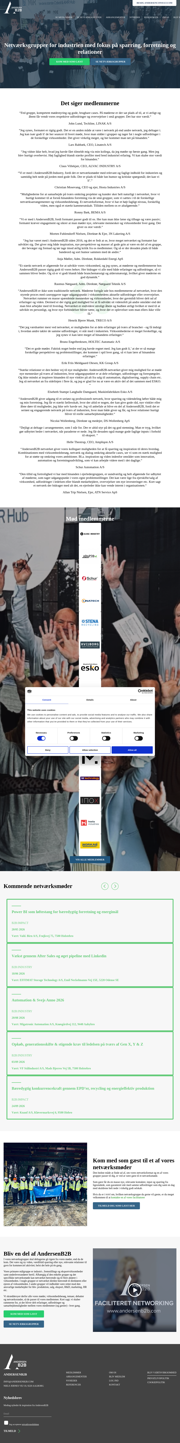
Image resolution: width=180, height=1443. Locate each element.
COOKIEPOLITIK (156, 1382)
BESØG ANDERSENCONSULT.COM (154, 3)
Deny (47, 750)
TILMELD (12, 1431)
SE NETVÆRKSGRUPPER (89, 17)
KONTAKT (114, 1384)
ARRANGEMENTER (115, 17)
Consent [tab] (46, 700)
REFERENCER (151, 17)
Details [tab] (90, 700)
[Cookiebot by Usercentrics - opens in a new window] (140, 691)
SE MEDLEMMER (64, 17)
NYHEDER (135, 17)
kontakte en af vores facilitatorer (128, 1197)
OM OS (165, 17)
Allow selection (90, 750)
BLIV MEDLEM (117, 1376)
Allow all (132, 750)
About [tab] (133, 700)
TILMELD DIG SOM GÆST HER (116, 1205)
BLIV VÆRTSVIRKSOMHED (161, 1372)
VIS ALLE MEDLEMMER (90, 859)
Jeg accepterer (24, 1424)
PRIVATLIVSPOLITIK (158, 1378)
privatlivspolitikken (30, 1424)
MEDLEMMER (73, 1372)
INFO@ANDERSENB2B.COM (18, 1381)
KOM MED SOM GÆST (69, 61)
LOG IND (113, 1380)
